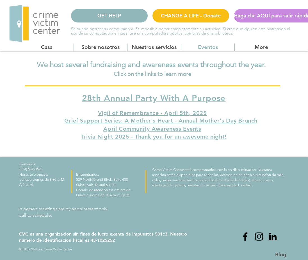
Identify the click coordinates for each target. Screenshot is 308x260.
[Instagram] (259, 236)
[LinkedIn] (272, 236)
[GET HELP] (109, 15)
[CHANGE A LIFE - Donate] (190, 15)
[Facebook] (245, 236)
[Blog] (280, 254)
